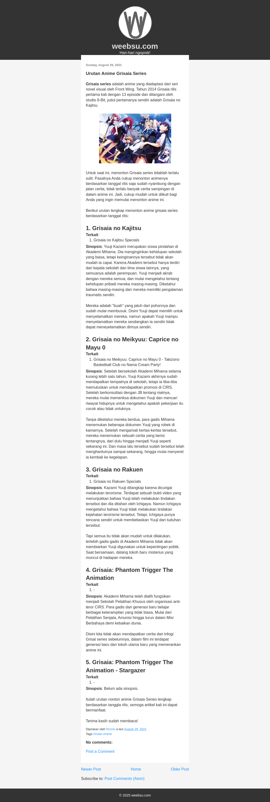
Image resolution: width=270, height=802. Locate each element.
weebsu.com (135, 46)
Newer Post (91, 769)
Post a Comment (100, 751)
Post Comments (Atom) (124, 779)
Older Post (180, 769)
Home (136, 769)
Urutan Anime (102, 734)
